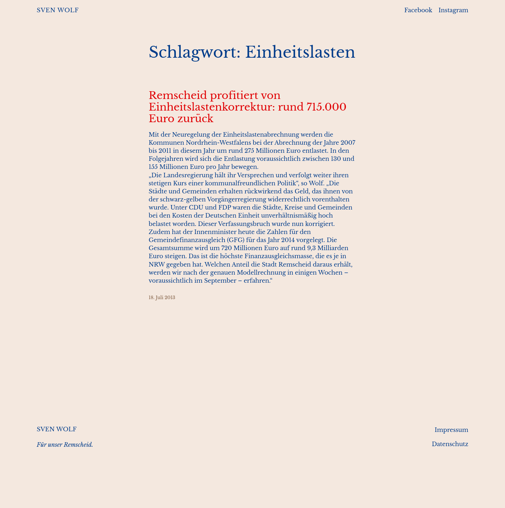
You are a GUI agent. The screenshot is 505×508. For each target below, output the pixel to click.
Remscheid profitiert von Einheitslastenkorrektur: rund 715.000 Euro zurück (248, 107)
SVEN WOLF (58, 10)
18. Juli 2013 (162, 297)
